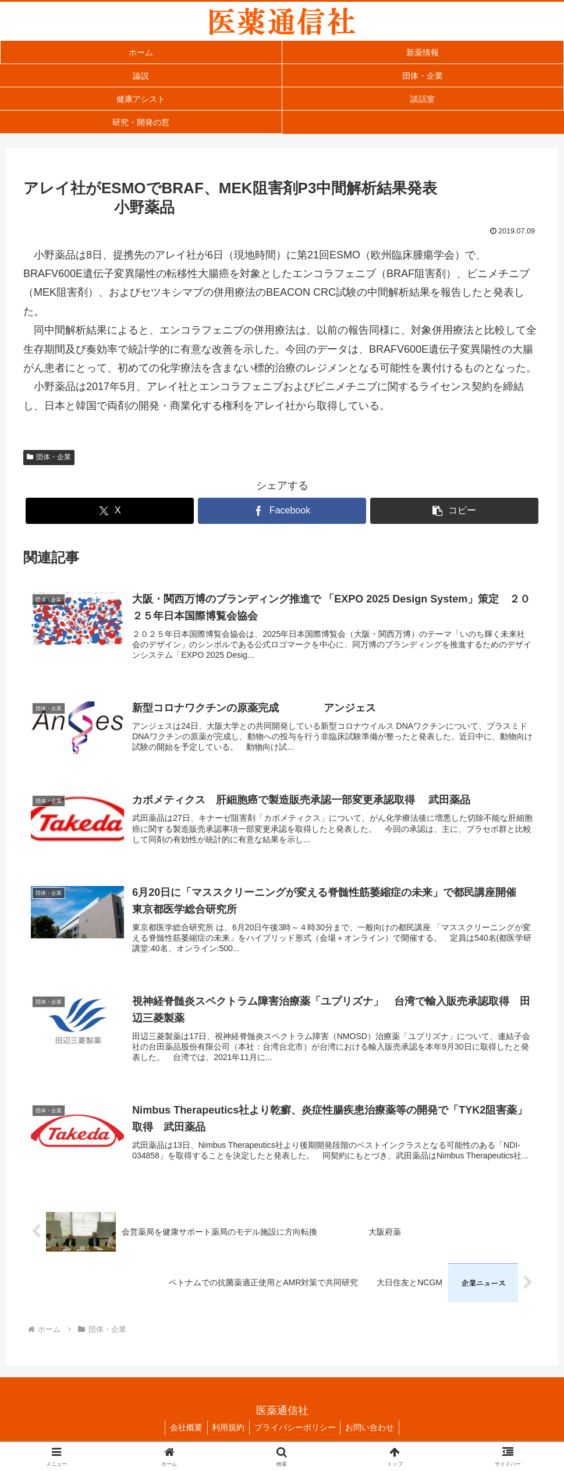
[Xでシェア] (110, 511)
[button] (454, 511)
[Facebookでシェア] (282, 511)
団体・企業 (49, 457)
